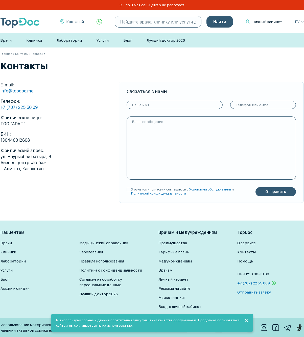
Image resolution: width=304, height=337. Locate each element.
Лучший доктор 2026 (166, 40)
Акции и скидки (15, 288)
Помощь (245, 261)
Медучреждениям (175, 261)
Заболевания (91, 252)
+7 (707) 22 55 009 (253, 283)
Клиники (34, 40)
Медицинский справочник (103, 242)
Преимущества (172, 242)
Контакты (246, 252)
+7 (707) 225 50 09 (19, 107)
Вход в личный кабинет (179, 306)
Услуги (103, 40)
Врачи (6, 40)
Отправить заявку (254, 292)
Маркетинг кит (172, 297)
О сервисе (246, 242)
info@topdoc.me (17, 90)
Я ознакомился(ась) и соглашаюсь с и (182, 191)
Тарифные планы (174, 252)
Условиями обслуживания (210, 189)
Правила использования (101, 261)
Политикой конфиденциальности (158, 193)
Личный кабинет (267, 21)
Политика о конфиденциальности (110, 270)
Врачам (165, 270)
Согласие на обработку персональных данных (100, 282)
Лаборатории (69, 40)
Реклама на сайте (174, 288)
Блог (127, 40)
